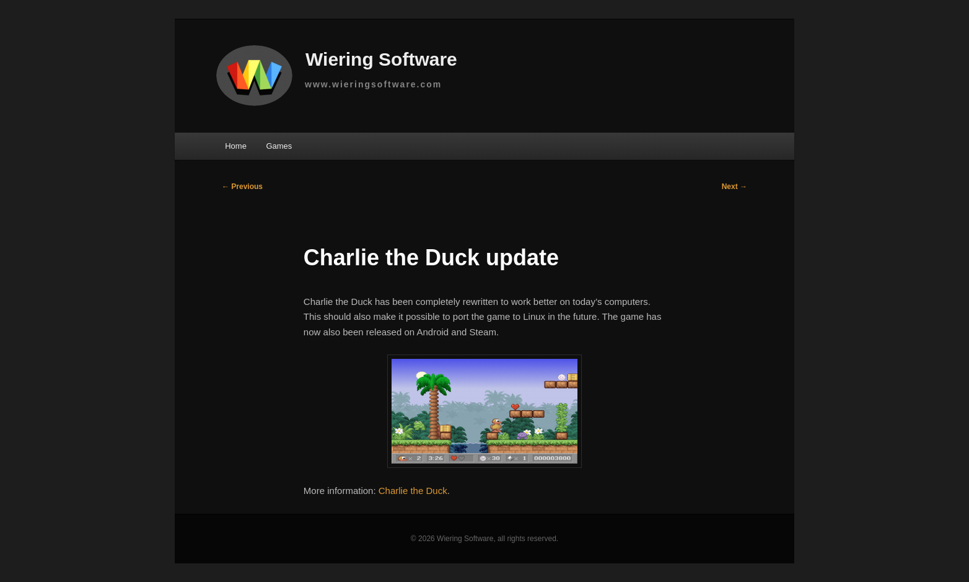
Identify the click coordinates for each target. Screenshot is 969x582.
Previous (242, 186)
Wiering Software (339, 61)
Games (279, 146)
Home (236, 146)
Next (734, 186)
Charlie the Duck (413, 490)
